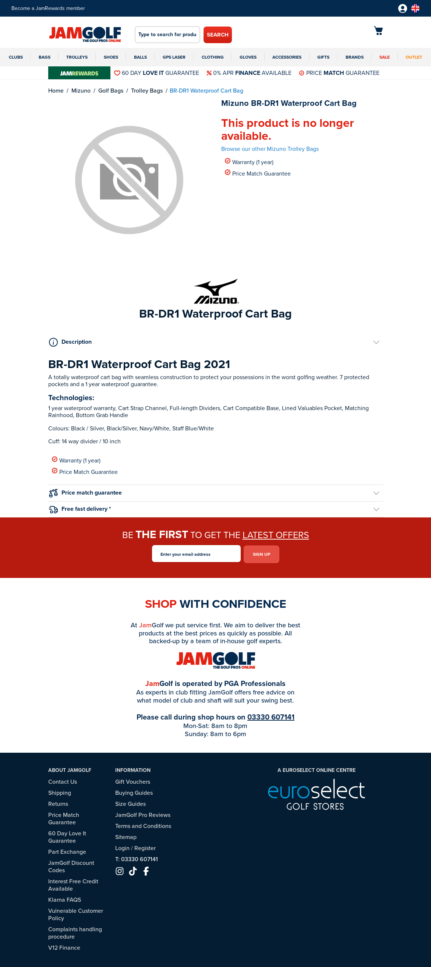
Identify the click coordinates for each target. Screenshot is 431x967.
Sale (384, 57)
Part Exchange (67, 850)
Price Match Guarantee (258, 173)
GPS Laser (174, 57)
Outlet (414, 57)
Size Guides (130, 802)
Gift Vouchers (132, 780)
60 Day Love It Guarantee (67, 835)
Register (145, 846)
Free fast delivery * (80, 509)
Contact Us (62, 780)
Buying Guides (134, 791)
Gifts (323, 57)
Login (122, 846)
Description (70, 342)
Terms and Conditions (143, 824)
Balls (140, 57)
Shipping (59, 791)
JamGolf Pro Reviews (142, 813)
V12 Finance (64, 946)
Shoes (111, 57)
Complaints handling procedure (75, 931)
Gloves (248, 57)
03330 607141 (270, 715)
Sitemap (126, 835)
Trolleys (77, 57)
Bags (44, 57)
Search (218, 35)
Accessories (286, 57)
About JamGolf (69, 769)
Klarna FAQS (64, 898)
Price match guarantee (85, 493)
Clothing (213, 57)
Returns (58, 802)
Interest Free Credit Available (73, 883)
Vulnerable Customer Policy (75, 913)
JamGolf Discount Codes (71, 865)
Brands (355, 57)
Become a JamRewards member (48, 8)
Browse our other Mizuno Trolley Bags (270, 149)
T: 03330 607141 (136, 857)
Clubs (16, 57)
